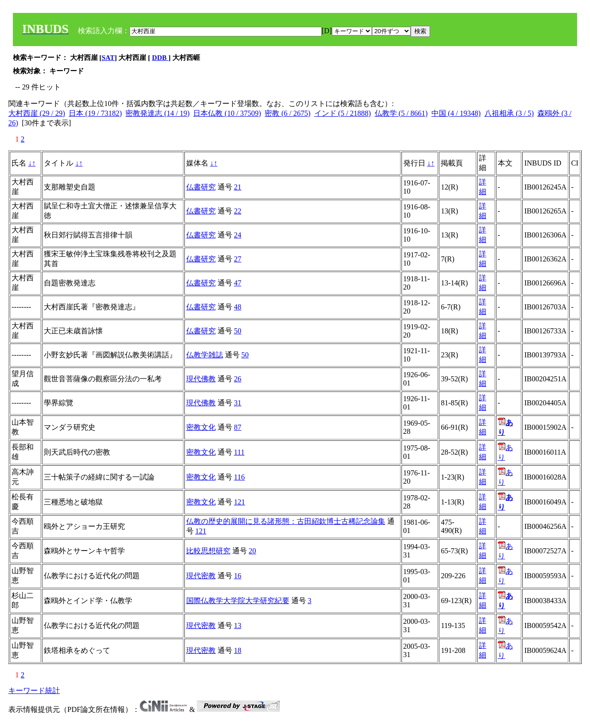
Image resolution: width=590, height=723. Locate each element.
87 (238, 427)
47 (238, 283)
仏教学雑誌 (204, 355)
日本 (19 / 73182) (95, 113)
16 (238, 576)
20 (252, 551)
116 (239, 477)
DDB (160, 57)
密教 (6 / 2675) (287, 113)
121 (239, 502)
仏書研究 (201, 187)
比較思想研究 (208, 551)
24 (238, 235)
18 (238, 650)
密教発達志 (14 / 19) (157, 113)
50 (238, 331)
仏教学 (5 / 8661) (401, 113)
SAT (108, 57)
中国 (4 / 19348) (456, 113)
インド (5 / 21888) (342, 113)
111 (239, 452)
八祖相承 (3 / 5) (509, 113)
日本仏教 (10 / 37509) (227, 113)
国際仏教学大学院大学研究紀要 (237, 600)
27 (238, 259)
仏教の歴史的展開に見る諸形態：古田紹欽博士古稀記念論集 (285, 521)
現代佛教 (201, 379)
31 (238, 403)
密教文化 (201, 427)
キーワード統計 (34, 690)
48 (238, 307)
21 (238, 187)
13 (238, 625)
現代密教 (201, 576)
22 (238, 211)
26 (238, 379)
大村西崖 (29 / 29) (36, 113)
